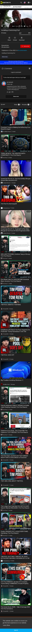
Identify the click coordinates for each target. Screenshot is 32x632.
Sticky (15, 104)
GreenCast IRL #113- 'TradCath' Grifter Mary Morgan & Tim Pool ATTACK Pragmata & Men (15, 230)
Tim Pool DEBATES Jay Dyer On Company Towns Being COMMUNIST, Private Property (14, 582)
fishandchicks (5, 45)
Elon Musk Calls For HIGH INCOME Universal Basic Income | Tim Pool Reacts (15, 280)
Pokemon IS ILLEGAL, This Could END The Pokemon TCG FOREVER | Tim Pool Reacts (14, 431)
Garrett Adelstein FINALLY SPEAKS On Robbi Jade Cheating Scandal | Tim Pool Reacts (15, 406)
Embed (15, 39)
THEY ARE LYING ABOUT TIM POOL (12, 481)
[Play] (2, 26)
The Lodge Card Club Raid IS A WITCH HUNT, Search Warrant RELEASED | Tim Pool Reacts (15, 507)
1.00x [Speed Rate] (17, 26)
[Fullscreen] (30, 26)
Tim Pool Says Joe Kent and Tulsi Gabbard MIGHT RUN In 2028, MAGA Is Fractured (14, 456)
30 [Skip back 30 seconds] (19, 26)
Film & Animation (22, 50)
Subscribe (25, 46)
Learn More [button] (6, 625)
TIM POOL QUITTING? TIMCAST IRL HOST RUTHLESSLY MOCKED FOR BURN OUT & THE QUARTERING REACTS (15, 558)
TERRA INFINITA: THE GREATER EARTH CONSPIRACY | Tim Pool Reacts (13, 154)
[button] (24, 2)
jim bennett (10, 82)
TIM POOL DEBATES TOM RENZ (11, 304)
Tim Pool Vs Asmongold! (9, 204)
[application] (16, 19)
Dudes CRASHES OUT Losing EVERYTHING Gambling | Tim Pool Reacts (14, 532)
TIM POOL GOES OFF (7, 355)
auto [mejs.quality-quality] (27, 26)
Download (21, 39)
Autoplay (24, 104)
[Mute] (24, 26)
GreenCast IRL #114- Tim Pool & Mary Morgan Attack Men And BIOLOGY (16, 179)
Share (9, 39)
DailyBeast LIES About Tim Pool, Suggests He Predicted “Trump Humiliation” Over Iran (15, 330)
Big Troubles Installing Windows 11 (12, 380)
